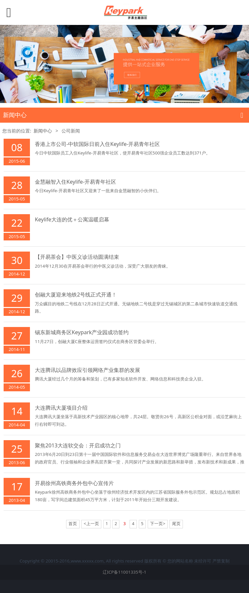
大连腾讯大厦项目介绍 (61, 407)
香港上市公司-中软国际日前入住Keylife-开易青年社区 (97, 144)
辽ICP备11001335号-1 (124, 572)
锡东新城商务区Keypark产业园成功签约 (82, 332)
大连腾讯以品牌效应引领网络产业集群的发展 (87, 370)
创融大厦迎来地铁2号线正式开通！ (76, 294)
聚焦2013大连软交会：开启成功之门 (78, 445)
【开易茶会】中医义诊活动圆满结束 (77, 256)
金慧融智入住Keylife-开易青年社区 (75, 181)
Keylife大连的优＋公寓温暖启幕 (72, 219)
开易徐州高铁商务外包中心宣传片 (74, 483)
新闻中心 (43, 131)
